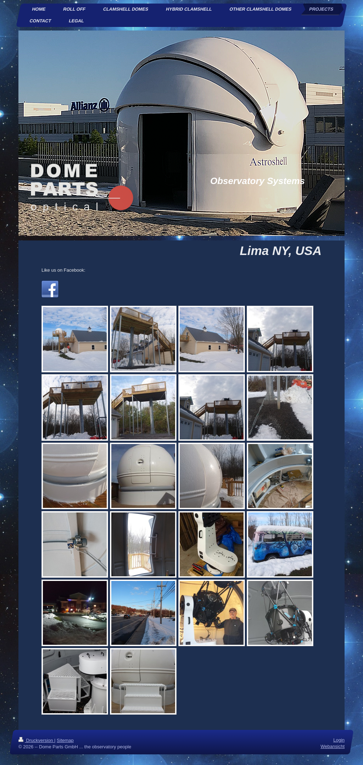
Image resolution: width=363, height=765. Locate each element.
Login (339, 740)
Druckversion (36, 740)
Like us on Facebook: (63, 270)
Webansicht (332, 746)
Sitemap (65, 740)
